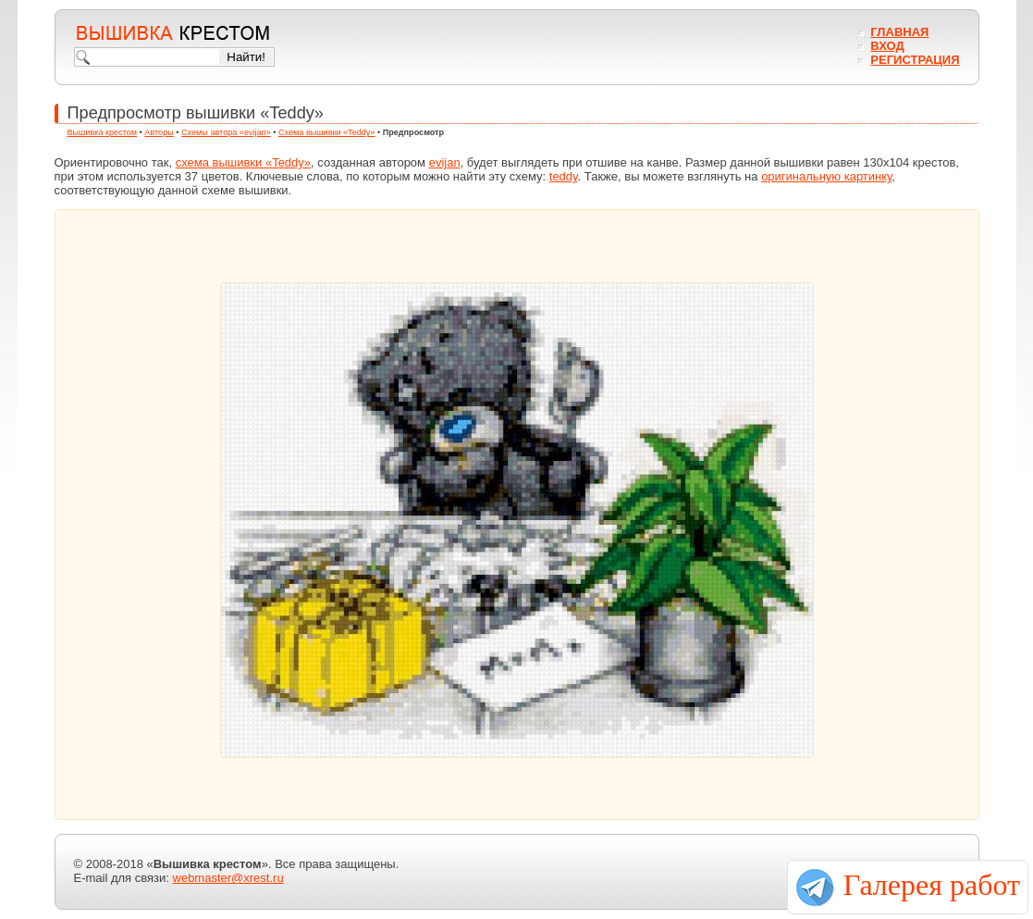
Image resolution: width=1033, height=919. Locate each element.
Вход (887, 46)
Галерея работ (931, 884)
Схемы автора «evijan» (226, 132)
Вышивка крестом (103, 132)
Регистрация (914, 60)
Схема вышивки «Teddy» (326, 132)
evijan (445, 162)
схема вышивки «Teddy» (243, 162)
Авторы (158, 132)
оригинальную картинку (826, 176)
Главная (899, 32)
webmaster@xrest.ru (228, 878)
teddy (563, 176)
